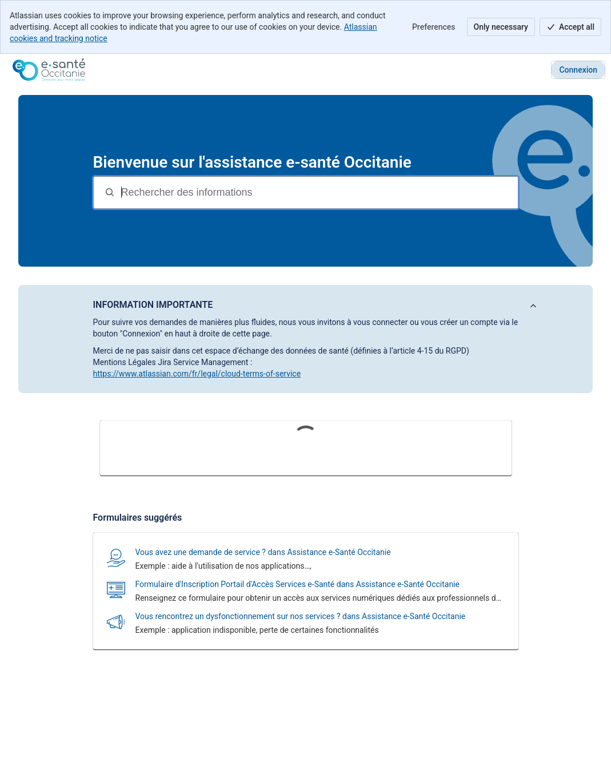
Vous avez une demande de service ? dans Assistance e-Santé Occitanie (263, 552)
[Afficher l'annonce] (533, 306)
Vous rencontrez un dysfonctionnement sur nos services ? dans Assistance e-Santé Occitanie (300, 616)
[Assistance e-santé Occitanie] (49, 70)
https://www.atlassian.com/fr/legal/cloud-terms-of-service (197, 373)
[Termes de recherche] (318, 192)
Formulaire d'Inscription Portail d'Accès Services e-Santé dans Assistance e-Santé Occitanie (297, 584)
